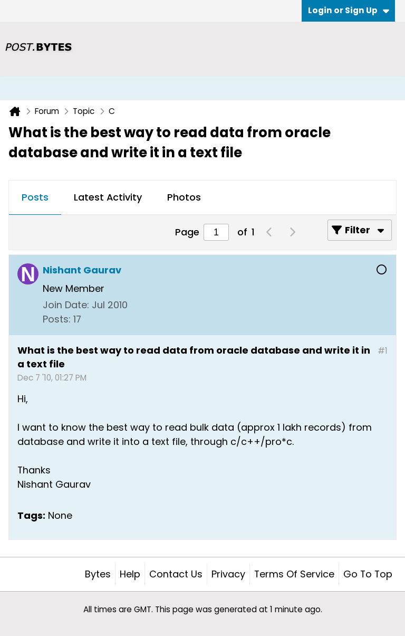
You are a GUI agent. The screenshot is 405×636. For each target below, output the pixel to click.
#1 (383, 350)
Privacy (228, 574)
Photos (184, 197)
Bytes (98, 574)
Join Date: (66, 304)
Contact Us (175, 574)
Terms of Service (294, 574)
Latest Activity (108, 197)
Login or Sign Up (348, 10)
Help (130, 574)
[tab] (35, 198)
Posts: (57, 319)
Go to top (367, 574)
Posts (35, 197)
